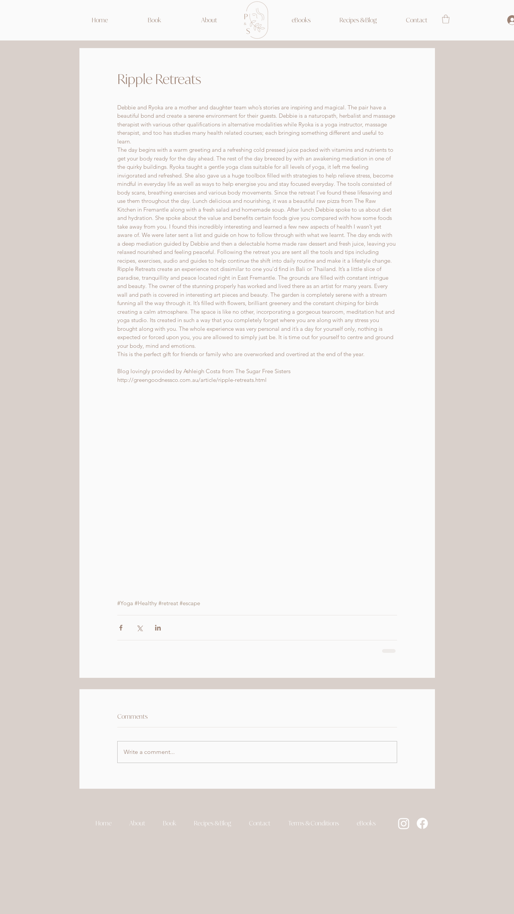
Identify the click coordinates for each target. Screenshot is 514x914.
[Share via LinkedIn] (157, 627)
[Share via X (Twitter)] (139, 627)
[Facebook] (422, 823)
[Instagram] (403, 823)
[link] (445, 19)
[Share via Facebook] (120, 627)
